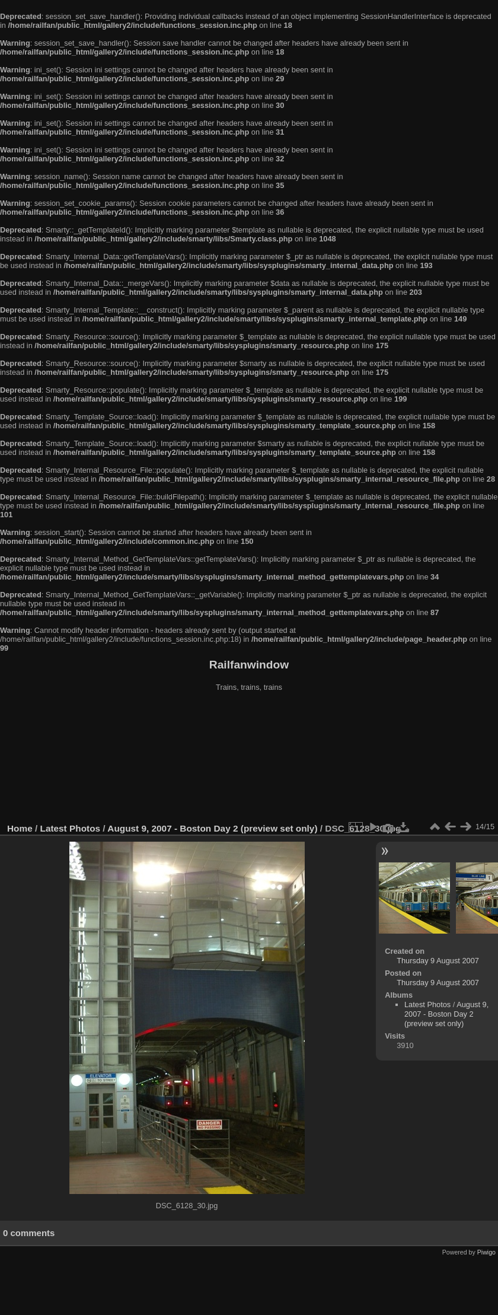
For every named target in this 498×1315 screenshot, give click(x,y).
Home (20, 828)
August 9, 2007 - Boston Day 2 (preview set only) (212, 828)
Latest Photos (70, 828)
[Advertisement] (249, 758)
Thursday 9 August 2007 (438, 960)
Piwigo (486, 1252)
